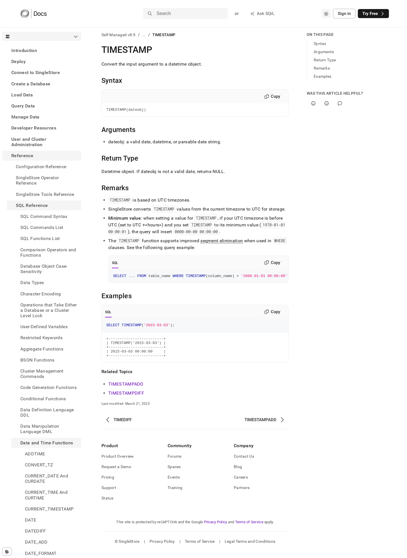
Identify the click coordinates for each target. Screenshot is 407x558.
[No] (326, 103)
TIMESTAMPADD (126, 390)
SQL (115, 264)
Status (107, 505)
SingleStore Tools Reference (45, 194)
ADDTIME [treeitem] (35, 454)
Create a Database (30, 83)
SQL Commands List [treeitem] (41, 227)
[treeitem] (41, 50)
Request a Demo (116, 473)
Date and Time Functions (46, 442)
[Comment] (340, 103)
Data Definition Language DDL (47, 412)
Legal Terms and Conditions (250, 548)
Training (175, 494)
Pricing (107, 484)
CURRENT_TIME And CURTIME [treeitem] (46, 495)
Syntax (320, 43)
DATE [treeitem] (30, 520)
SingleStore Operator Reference (37, 180)
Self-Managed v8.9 (118, 35)
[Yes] (313, 103)
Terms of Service (249, 529)
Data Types (32, 282)
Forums (175, 463)
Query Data (23, 106)
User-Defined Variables (44, 326)
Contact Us (244, 463)
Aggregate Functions (41, 349)
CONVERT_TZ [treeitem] (39, 465)
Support (108, 494)
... (144, 35)
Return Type (325, 60)
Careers (241, 484)
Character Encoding (40, 294)
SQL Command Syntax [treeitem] (44, 216)
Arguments (324, 51)
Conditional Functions (43, 398)
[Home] (33, 13)
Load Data (22, 95)
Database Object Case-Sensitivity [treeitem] (44, 268)
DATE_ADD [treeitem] (36, 542)
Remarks (322, 68)
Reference (22, 155)
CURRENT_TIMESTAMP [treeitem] (49, 509)
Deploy (18, 61)
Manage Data (25, 117)
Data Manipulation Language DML (39, 428)
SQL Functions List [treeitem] (40, 238)
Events (174, 484)
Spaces (174, 473)
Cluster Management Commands (42, 373)
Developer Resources (33, 128)
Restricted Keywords (41, 337)
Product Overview (117, 463)
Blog (238, 473)
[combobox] (326, 13)
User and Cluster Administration (28, 142)
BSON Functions (37, 360)
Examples (322, 76)
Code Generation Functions (48, 387)
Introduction (24, 50)
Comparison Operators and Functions (48, 252)
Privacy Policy (215, 529)
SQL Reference (32, 205)
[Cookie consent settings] (7, 551)
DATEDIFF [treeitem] (35, 531)
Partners (242, 494)
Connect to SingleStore (35, 72)
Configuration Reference (41, 166)
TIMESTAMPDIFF (126, 400)
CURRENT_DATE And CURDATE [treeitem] (46, 478)
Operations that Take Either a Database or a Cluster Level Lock (48, 310)
